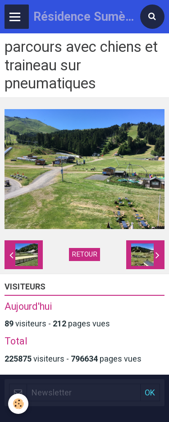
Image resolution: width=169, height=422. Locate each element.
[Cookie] (18, 404)
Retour (84, 254)
